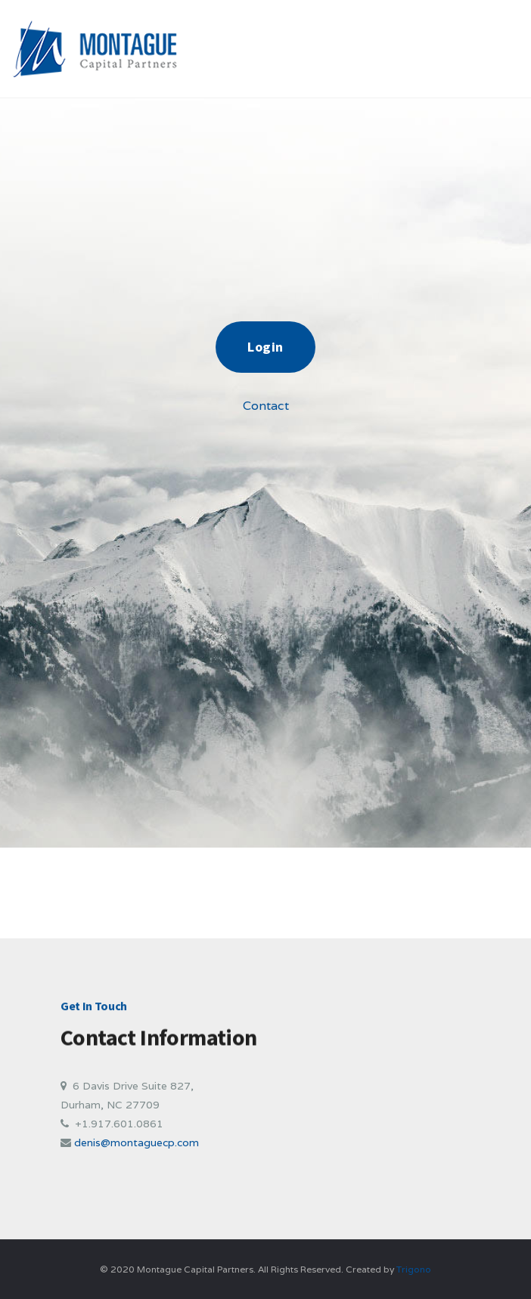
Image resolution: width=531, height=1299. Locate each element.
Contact (266, 406)
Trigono (413, 1269)
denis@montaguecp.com (136, 1142)
